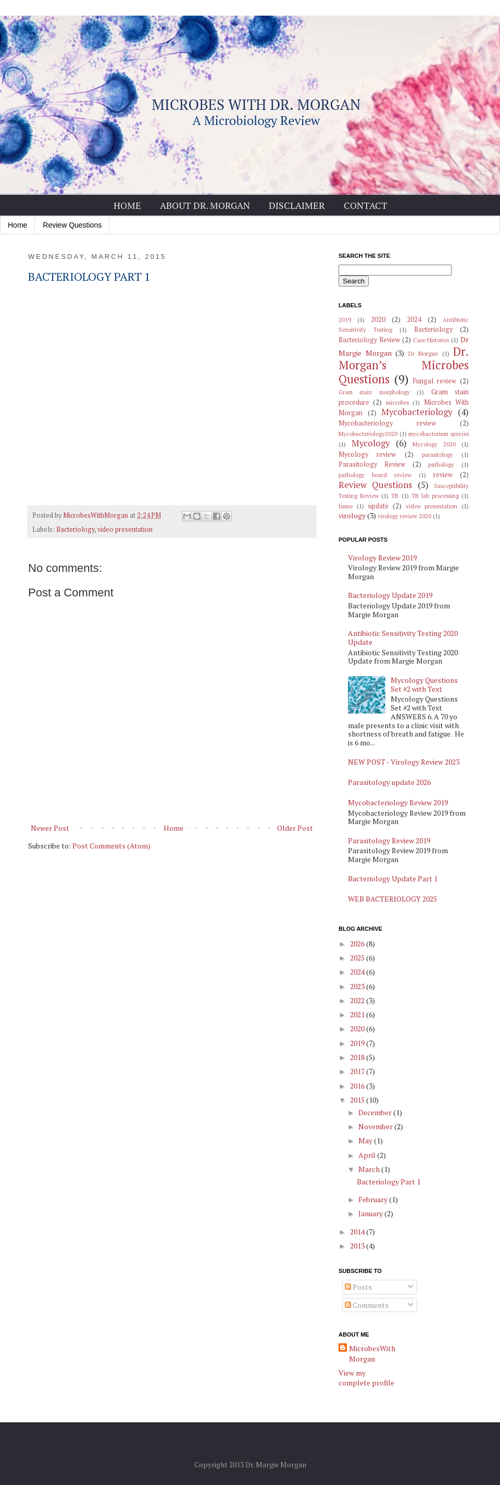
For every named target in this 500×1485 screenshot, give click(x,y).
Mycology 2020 (434, 444)
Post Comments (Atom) (111, 846)
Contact (366, 205)
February (373, 1199)
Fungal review (434, 381)
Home (127, 205)
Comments (367, 1305)
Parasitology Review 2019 (389, 840)
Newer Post (50, 828)
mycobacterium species (438, 434)
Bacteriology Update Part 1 (393, 878)
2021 (358, 1014)
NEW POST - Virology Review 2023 (403, 762)
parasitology (437, 454)
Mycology (371, 443)
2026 (358, 944)
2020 (378, 319)
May (366, 1140)
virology (352, 515)
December (375, 1112)
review (443, 474)
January (371, 1213)
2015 (358, 1100)
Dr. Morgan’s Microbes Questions (404, 365)
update (378, 506)
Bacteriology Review (369, 339)
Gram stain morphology (374, 392)
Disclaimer (297, 205)
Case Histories (431, 340)
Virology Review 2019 (382, 558)
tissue (346, 506)
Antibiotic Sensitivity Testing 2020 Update (403, 637)
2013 (358, 1246)
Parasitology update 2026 (389, 782)
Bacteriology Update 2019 (390, 595)
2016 (358, 1086)
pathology (441, 464)
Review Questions (72, 225)
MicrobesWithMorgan (372, 1353)
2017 (358, 1071)
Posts (358, 1287)
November (376, 1126)
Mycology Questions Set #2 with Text (424, 684)
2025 (358, 958)
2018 (358, 1057)
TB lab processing (435, 496)
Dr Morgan (423, 353)
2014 (358, 1232)
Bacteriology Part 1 (388, 1182)
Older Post (295, 828)
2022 (358, 1000)
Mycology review (367, 454)
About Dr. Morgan (205, 205)
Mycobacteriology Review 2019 (398, 802)
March (369, 1169)
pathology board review (375, 475)
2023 (358, 986)
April (367, 1155)
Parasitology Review (372, 464)
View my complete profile (366, 1378)
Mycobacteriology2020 (368, 434)
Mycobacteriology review (387, 423)
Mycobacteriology (416, 412)
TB (394, 496)
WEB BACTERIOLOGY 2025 (392, 899)
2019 (345, 319)
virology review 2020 (404, 516)
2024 (414, 319)
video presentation (125, 529)
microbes (397, 402)
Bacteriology (75, 529)
